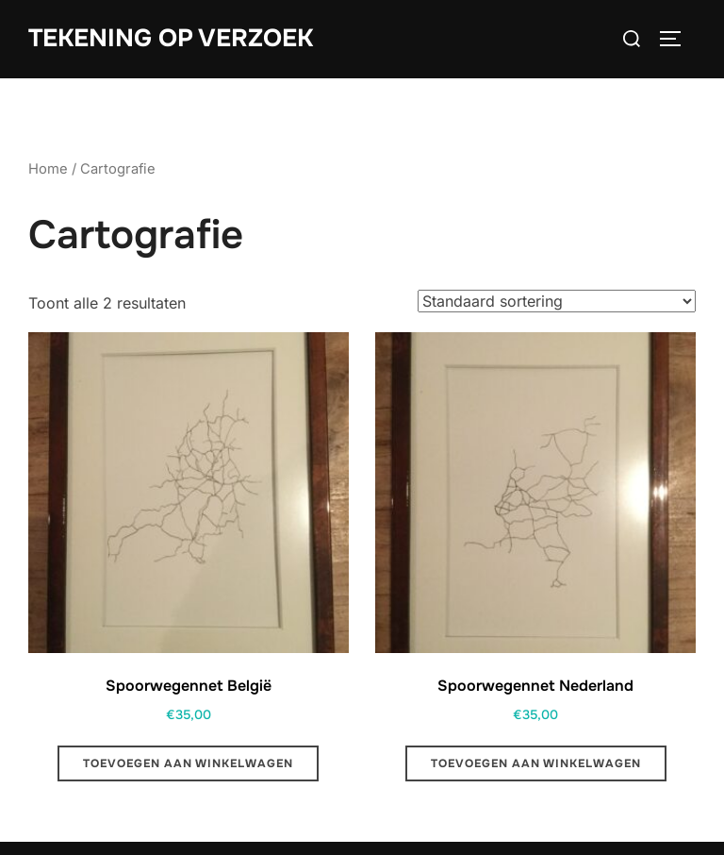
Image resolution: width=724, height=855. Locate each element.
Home (48, 168)
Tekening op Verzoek (170, 38)
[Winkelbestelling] (557, 301)
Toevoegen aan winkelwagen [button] (188, 763)
